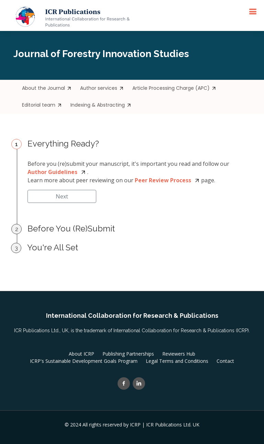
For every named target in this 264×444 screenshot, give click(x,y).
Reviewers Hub (178, 353)
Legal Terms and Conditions (177, 361)
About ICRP (81, 353)
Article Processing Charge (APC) (174, 88)
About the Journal (47, 88)
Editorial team (42, 104)
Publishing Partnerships (128, 353)
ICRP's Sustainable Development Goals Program (84, 361)
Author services (102, 88)
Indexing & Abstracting (100, 104)
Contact (225, 361)
